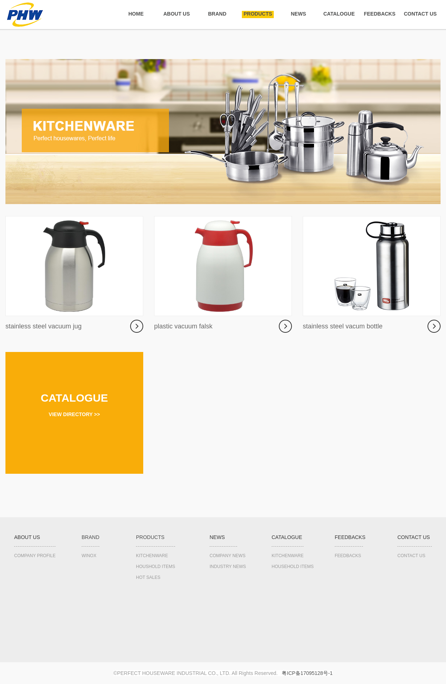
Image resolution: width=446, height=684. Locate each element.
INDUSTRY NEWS (228, 566)
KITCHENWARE (152, 555)
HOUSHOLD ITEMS (155, 566)
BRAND (217, 14)
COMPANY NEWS (227, 555)
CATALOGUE (339, 14)
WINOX (89, 555)
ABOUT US (176, 14)
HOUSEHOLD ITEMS (293, 566)
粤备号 (307, 673)
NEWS (298, 14)
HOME (136, 14)
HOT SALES (148, 577)
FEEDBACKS (379, 14)
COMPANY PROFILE (34, 555)
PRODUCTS (258, 14)
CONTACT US (420, 14)
